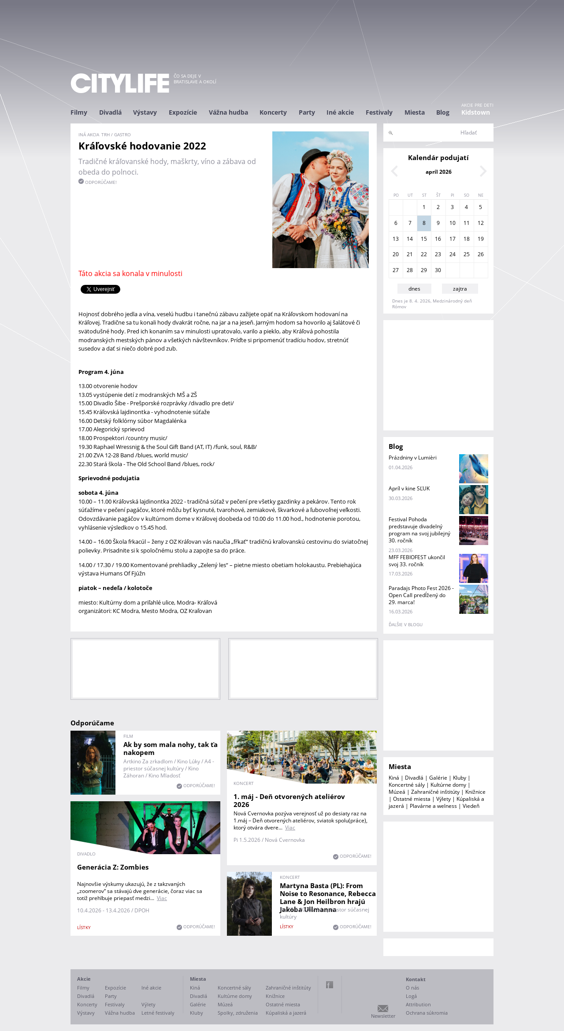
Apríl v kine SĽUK (409, 488)
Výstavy (145, 112)
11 (467, 223)
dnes (414, 288)
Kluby (459, 777)
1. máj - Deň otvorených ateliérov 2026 (289, 800)
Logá (411, 996)
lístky (84, 927)
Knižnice (475, 792)
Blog (442, 112)
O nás (412, 987)
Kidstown (475, 112)
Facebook (329, 984)
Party (307, 112)
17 (452, 239)
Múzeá (397, 792)
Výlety (443, 799)
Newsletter (383, 1015)
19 (481, 239)
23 (438, 254)
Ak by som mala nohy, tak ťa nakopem (170, 748)
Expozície (183, 112)
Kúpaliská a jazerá (286, 1012)
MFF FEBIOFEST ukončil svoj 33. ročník (417, 560)
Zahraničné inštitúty (435, 792)
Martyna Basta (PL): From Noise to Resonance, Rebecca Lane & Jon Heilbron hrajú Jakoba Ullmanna (328, 897)
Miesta (414, 112)
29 (424, 270)
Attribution (418, 1004)
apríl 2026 (439, 172)
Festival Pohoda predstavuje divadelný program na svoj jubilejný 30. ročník (419, 530)
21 (410, 254)
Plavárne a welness (433, 806)
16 (438, 239)
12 (481, 223)
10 (452, 223)
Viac (290, 827)
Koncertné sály (407, 784)
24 (452, 254)
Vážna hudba (228, 112)
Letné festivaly (157, 1012)
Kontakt (416, 979)
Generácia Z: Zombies (112, 867)
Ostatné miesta (411, 799)
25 (467, 254)
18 (467, 239)
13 (396, 239)
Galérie (438, 777)
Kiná (394, 777)
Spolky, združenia (238, 1012)
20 (396, 254)
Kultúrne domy (448, 784)
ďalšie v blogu (406, 624)
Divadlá (110, 112)
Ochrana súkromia (427, 1012)
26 (481, 254)
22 (424, 254)
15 (424, 239)
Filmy (78, 112)
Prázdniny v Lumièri (413, 457)
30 (438, 270)
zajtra (460, 288)
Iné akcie (340, 112)
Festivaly (379, 112)
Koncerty (273, 112)
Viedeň (471, 806)
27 (396, 270)
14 (410, 239)
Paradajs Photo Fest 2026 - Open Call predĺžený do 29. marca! (421, 595)
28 (410, 270)
